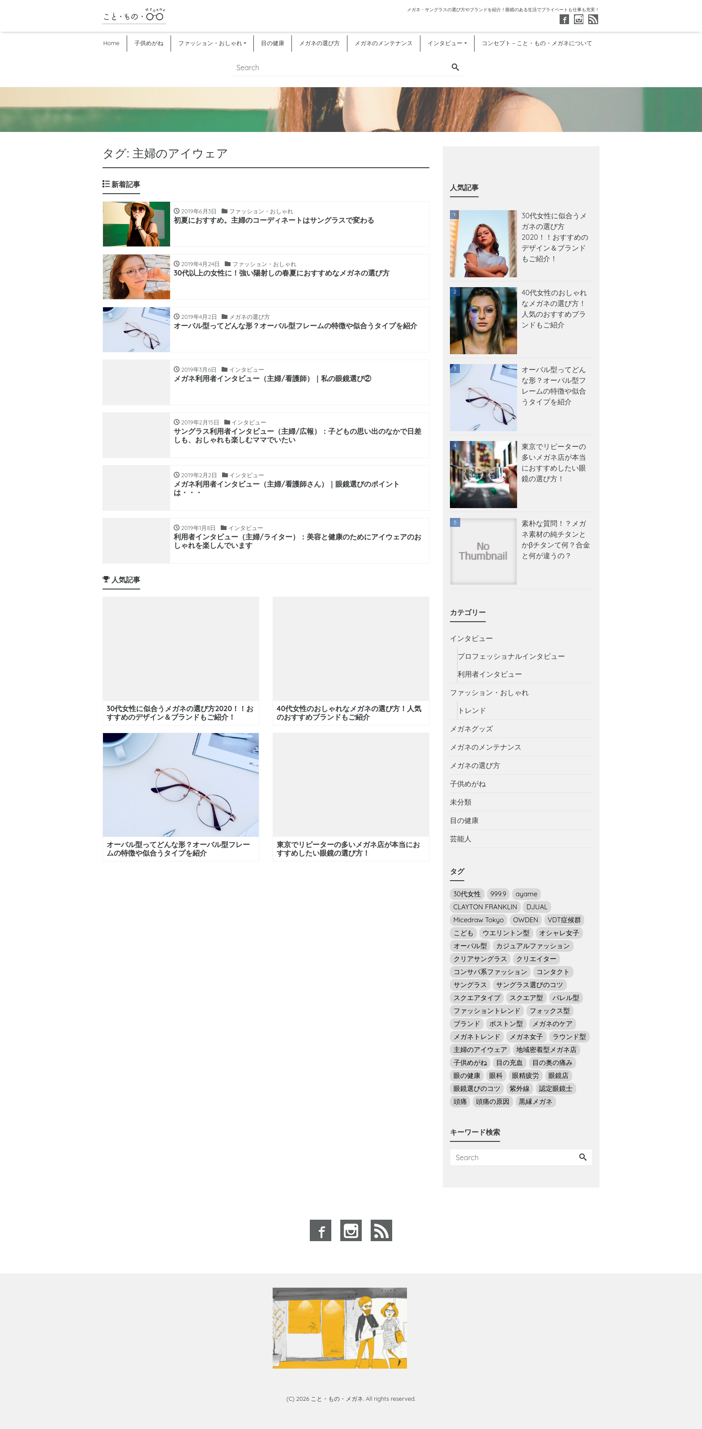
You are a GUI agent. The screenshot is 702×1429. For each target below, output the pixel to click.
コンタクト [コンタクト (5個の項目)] (553, 971)
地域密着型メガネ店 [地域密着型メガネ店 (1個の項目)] (546, 1049)
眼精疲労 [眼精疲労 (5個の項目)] (525, 1075)
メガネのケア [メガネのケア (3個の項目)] (552, 1023)
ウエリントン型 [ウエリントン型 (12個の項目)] (506, 933)
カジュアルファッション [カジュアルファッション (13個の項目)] (533, 945)
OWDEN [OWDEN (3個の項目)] (525, 920)
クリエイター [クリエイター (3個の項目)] (536, 958)
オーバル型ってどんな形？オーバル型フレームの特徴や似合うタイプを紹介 (554, 385)
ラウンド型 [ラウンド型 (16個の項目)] (569, 1036)
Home (111, 43)
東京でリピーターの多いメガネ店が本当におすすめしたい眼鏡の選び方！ (554, 462)
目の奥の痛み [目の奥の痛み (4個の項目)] (552, 1062)
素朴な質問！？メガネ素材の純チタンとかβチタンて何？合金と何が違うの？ (556, 539)
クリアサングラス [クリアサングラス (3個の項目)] (480, 958)
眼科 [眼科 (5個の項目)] (496, 1075)
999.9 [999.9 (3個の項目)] (498, 894)
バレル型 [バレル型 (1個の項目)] (565, 997)
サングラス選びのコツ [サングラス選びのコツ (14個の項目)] (529, 984)
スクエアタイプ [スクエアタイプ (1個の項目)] (477, 997)
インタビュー (445, 43)
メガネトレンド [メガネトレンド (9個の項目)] (477, 1036)
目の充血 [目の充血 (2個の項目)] (509, 1062)
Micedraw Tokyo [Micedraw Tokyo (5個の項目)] (479, 920)
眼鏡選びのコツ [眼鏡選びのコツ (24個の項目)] (477, 1088)
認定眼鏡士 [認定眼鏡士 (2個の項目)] (556, 1088)
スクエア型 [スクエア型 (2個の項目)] (526, 997)
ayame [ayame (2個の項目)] (527, 894)
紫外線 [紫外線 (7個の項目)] (519, 1088)
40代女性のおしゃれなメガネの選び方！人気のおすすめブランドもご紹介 (554, 308)
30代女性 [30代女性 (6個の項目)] (467, 894)
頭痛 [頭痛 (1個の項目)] (460, 1101)
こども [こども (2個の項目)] (464, 933)
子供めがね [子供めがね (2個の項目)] (470, 1062)
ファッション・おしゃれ (210, 43)
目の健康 (272, 43)
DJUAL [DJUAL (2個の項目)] (537, 907)
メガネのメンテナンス (384, 43)
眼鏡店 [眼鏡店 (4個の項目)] (558, 1075)
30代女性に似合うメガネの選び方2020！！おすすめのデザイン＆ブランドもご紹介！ (555, 237)
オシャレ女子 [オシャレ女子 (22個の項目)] (559, 933)
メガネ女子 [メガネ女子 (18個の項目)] (526, 1036)
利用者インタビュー (490, 674)
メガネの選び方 (319, 43)
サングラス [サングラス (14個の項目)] (470, 984)
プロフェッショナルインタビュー (511, 656)
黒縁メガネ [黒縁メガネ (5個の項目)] (535, 1101)
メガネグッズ (471, 728)
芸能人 (460, 838)
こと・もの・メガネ (337, 1398)
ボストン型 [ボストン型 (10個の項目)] (506, 1023)
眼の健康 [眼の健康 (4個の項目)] (467, 1075)
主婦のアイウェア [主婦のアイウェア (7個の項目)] (480, 1049)
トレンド (472, 710)
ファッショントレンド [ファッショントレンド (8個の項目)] (487, 1010)
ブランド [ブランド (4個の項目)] (467, 1023)
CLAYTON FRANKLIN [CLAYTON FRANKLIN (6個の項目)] (486, 907)
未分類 (460, 801)
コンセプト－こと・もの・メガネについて (537, 43)
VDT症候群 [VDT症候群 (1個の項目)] (564, 920)
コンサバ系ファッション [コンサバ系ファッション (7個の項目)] (490, 971)
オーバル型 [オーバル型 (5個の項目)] (470, 945)
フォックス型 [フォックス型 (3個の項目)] (550, 1010)
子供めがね (148, 43)
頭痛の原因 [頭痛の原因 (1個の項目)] (492, 1101)
